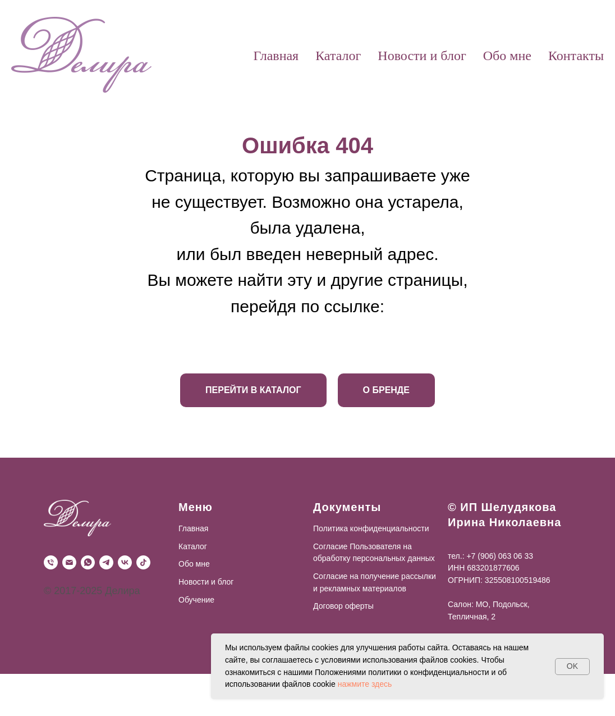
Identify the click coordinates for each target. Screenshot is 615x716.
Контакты (576, 55)
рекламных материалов (362, 588)
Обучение (196, 599)
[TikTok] (143, 562)
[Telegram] (106, 562)
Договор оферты (343, 605)
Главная (276, 55)
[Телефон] (51, 562)
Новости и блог (422, 55)
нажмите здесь (365, 683)
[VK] (125, 562)
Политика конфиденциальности (371, 528)
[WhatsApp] (88, 562)
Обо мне (507, 55)
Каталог (338, 55)
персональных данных (393, 558)
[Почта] (69, 562)
